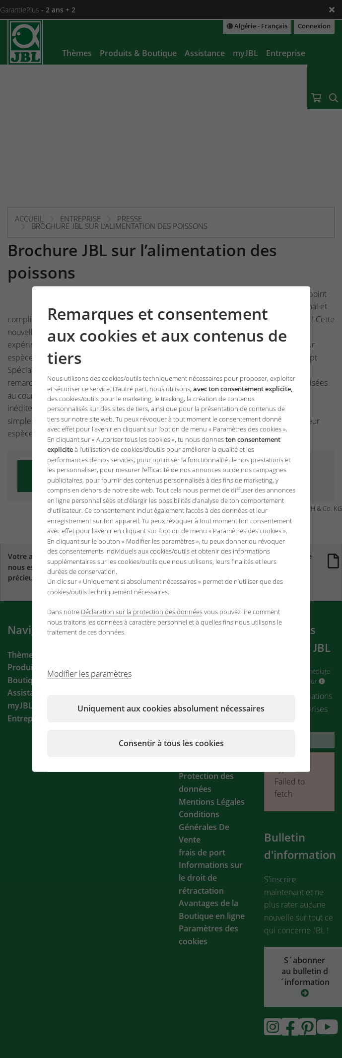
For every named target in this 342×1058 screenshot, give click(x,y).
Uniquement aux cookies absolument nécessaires (171, 708)
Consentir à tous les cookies (171, 743)
